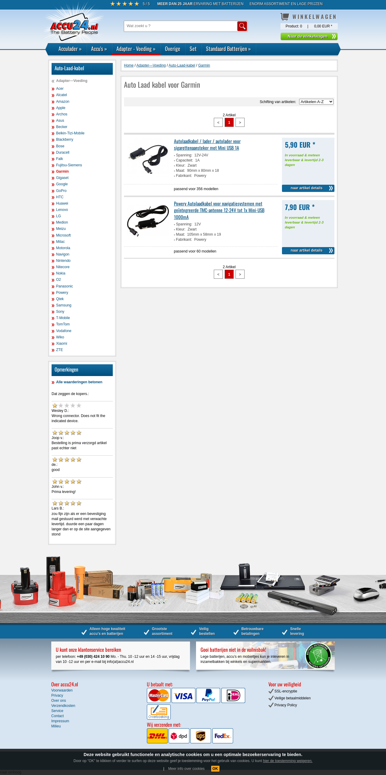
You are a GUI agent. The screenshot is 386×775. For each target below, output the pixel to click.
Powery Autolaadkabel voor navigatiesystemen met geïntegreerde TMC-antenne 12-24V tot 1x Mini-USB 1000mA (219, 210)
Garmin (62, 171)
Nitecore (63, 267)
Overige (172, 48)
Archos (61, 114)
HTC (60, 197)
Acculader (70, 48)
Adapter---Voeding (71, 81)
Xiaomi (61, 343)
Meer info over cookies (186, 769)
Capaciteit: (184, 160)
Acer (60, 88)
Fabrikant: (184, 176)
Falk (59, 159)
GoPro (61, 191)
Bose (60, 146)
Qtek (60, 299)
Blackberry (64, 139)
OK (215, 769)
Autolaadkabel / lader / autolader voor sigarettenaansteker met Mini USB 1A (207, 144)
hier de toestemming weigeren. (287, 761)
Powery (62, 292)
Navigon (62, 254)
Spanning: (184, 155)
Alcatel (61, 95)
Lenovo (62, 210)
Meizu (61, 229)
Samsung (63, 305)
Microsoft (63, 235)
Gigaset (62, 178)
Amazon (62, 101)
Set (193, 48)
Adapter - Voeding (136, 48)
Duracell (62, 152)
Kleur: (180, 165)
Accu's (99, 48)
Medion (62, 222)
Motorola (63, 248)
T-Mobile (63, 318)
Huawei (62, 203)
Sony (60, 311)
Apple (60, 108)
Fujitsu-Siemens (69, 165)
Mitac (60, 242)
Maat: (180, 170)
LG (58, 216)
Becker (61, 127)
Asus (60, 120)
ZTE (59, 350)
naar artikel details (306, 188)
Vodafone (63, 331)
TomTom (63, 324)
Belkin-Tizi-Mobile (70, 133)
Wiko (60, 337)
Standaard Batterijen (228, 48)
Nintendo (63, 261)
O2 (58, 280)
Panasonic (64, 286)
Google (62, 184)
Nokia (60, 273)
